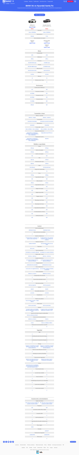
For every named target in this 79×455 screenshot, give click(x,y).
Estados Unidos (39, 447)
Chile (27, 447)
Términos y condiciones (31, 444)
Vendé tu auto (70, 1)
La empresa (17, 444)
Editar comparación (39, 14)
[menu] (75, 1)
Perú (48, 447)
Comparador (50, 1)
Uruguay (51, 447)
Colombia (30, 447)
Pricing (45, 444)
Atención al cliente (23, 444)
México (45, 447)
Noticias (31, 1)
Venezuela (55, 447)
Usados (32, 42)
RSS (63, 444)
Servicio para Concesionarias (56, 444)
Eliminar (32, 28)
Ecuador (34, 447)
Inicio (4, 3)
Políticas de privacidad (39, 444)
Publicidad (49, 444)
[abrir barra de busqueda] (64, 1)
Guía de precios (43, 1)
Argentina (23, 447)
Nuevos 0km (47, 42)
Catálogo (26, 1)
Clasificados (36, 1)
